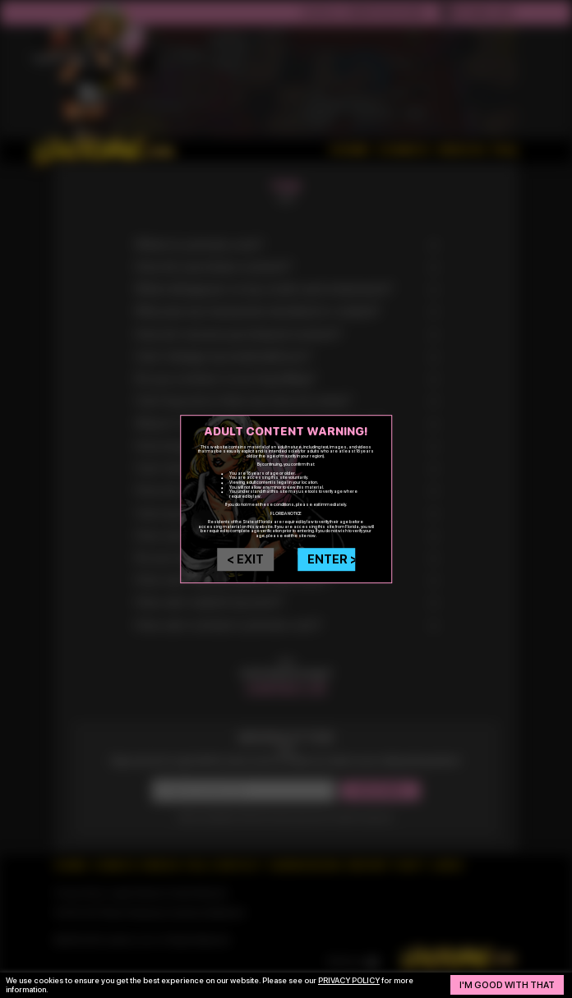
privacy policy (349, 980)
